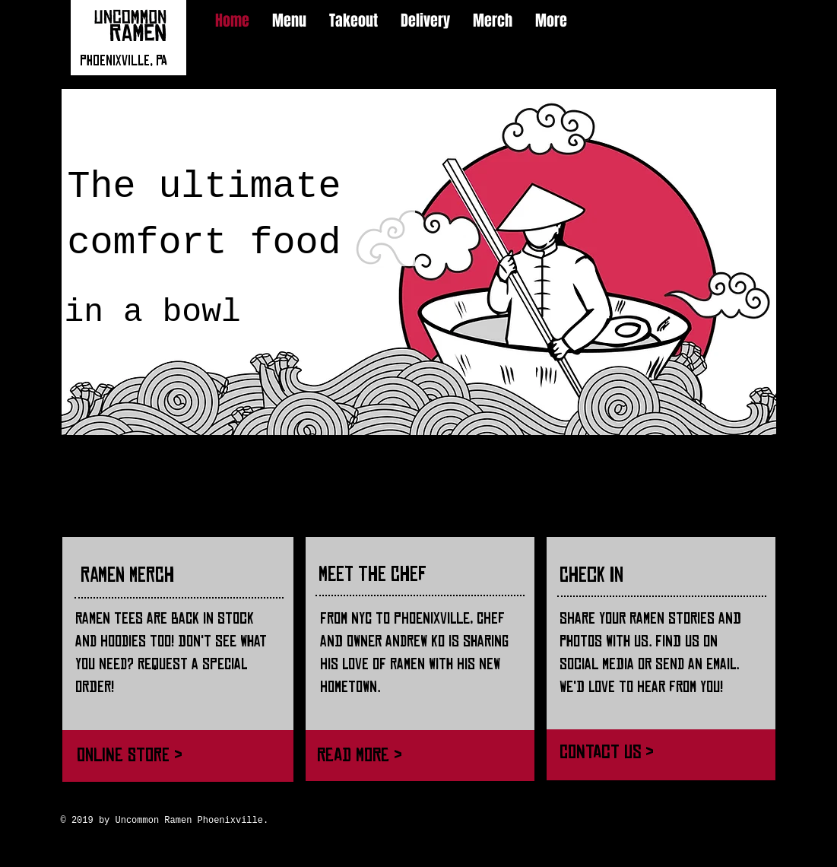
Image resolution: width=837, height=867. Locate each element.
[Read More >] (413, 754)
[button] (419, 262)
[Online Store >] (173, 754)
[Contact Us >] (658, 751)
